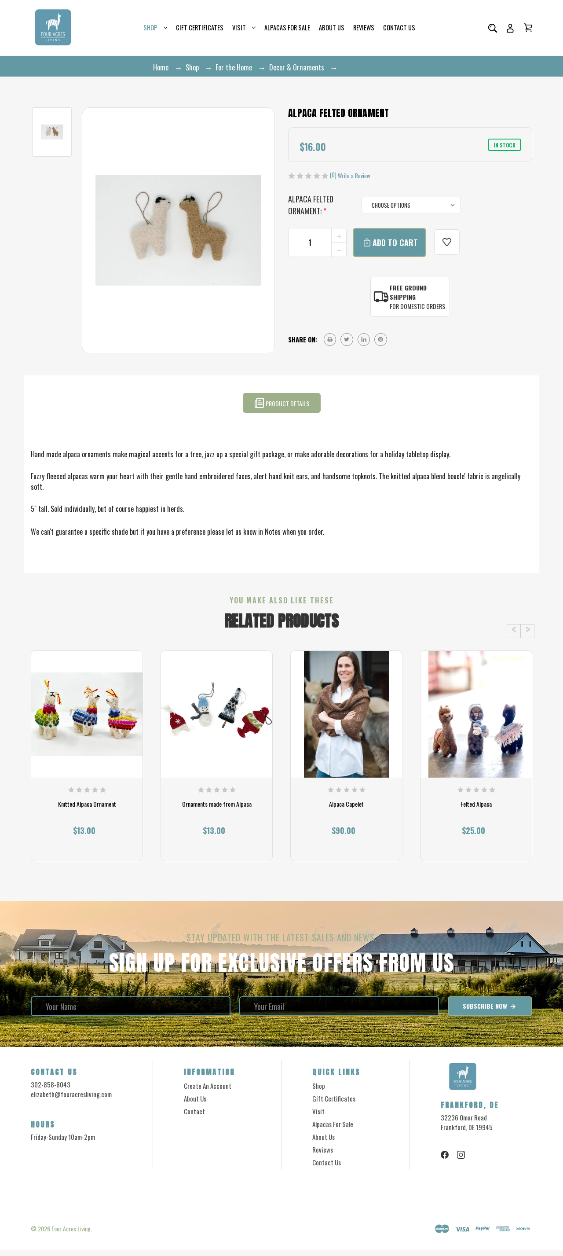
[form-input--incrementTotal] (317, 242)
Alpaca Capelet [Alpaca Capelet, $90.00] (346, 813)
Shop (155, 27)
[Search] (492, 28)
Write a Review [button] (354, 176)
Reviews (363, 27)
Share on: (302, 339)
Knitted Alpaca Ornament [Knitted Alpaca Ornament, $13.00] (87, 813)
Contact (194, 1117)
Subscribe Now (490, 1012)
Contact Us (399, 27)
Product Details (281, 403)
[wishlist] (445, 242)
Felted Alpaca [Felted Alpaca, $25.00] (476, 813)
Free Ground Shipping (408, 292)
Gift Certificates (199, 27)
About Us (331, 27)
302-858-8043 (50, 1090)
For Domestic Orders (417, 306)
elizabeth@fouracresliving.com (71, 1100)
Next (527, 631)
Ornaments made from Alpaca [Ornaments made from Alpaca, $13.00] (217, 813)
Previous (514, 631)
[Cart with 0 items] (527, 27)
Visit (244, 27)
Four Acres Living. (71, 1234)
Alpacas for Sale (287, 27)
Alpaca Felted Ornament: (310, 205)
